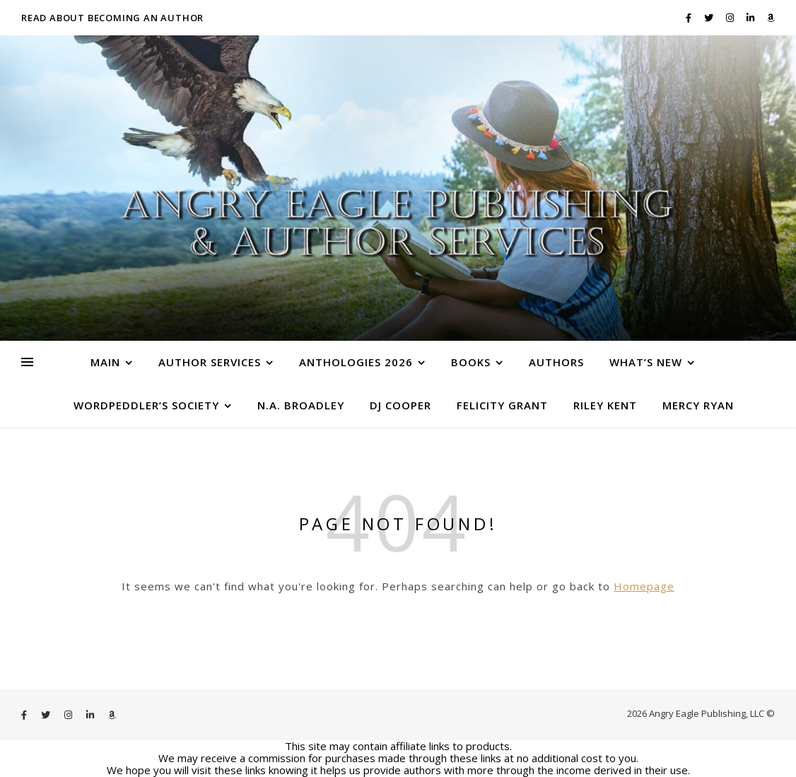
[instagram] (731, 17)
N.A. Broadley (300, 405)
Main (105, 362)
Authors (556, 362)
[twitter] (709, 17)
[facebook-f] (689, 17)
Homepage (644, 586)
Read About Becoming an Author (112, 17)
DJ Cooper (400, 405)
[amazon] (771, 17)
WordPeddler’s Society (146, 405)
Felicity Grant (502, 405)
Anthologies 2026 (356, 362)
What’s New (645, 362)
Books (471, 362)
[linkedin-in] (751, 17)
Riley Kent (605, 405)
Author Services (209, 362)
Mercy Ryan (698, 405)
